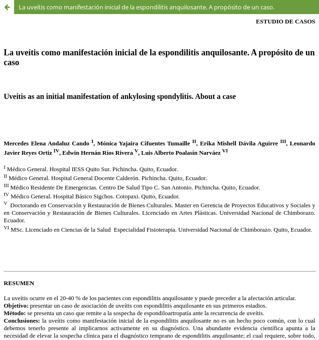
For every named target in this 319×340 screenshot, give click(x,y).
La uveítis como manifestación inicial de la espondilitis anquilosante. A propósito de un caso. (146, 7)
